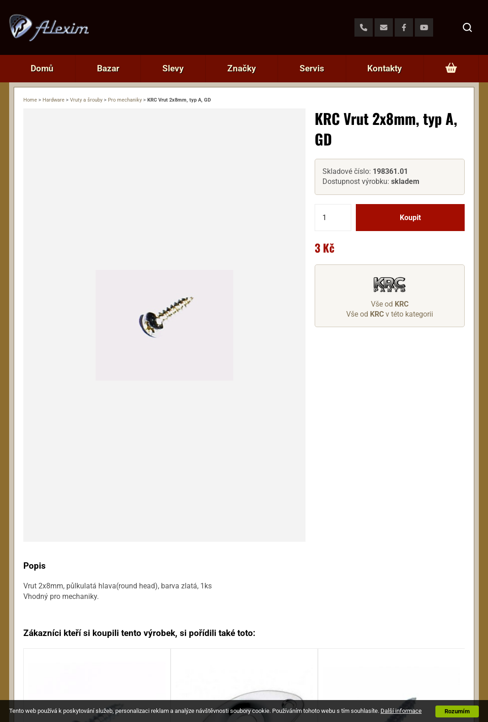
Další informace (401, 710)
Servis (312, 68)
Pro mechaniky (125, 100)
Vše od (389, 304)
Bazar (108, 68)
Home (30, 100)
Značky (241, 68)
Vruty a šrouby (86, 100)
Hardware (53, 100)
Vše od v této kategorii (389, 314)
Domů (42, 68)
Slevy (173, 68)
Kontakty (384, 68)
